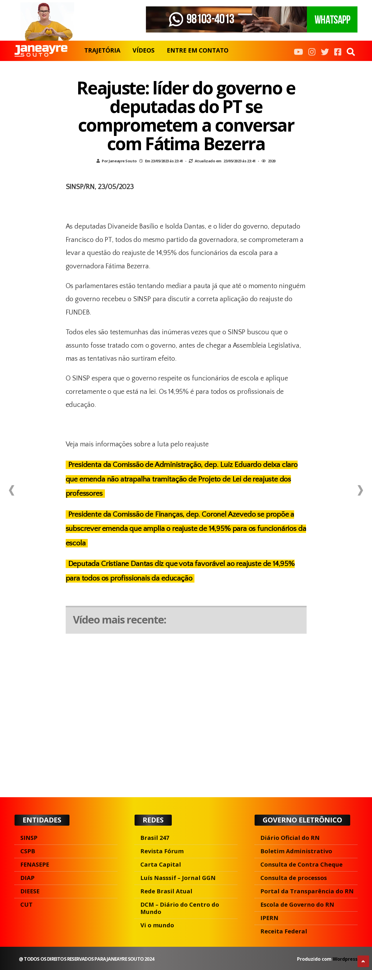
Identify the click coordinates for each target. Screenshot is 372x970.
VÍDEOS (144, 50)
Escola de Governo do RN (297, 904)
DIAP (27, 878)
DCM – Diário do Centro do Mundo (179, 908)
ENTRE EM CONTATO (197, 50)
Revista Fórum (162, 851)
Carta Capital (160, 864)
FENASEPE (34, 864)
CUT (26, 904)
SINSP (28, 838)
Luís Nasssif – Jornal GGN (178, 878)
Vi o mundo (157, 925)
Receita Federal (283, 931)
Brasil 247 (154, 838)
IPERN (269, 918)
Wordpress (345, 959)
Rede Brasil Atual (166, 891)
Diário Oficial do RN (290, 838)
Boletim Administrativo (296, 851)
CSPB (27, 851)
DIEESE (30, 891)
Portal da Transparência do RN (307, 891)
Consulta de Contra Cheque (301, 864)
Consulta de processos (293, 878)
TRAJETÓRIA (102, 50)
